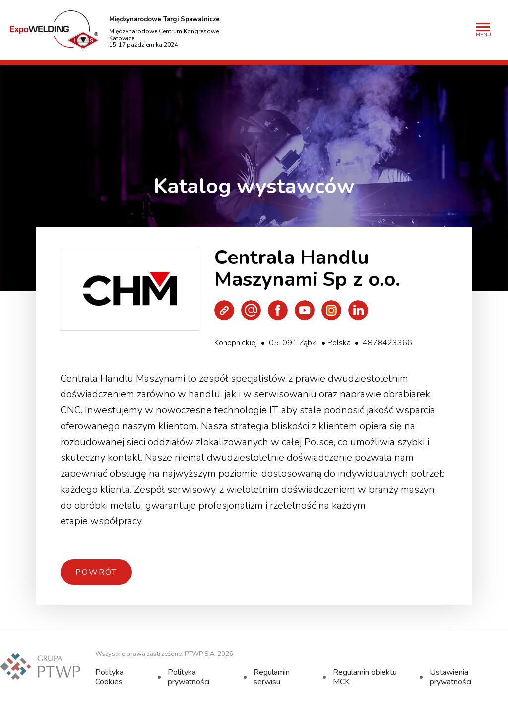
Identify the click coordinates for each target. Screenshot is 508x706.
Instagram (331, 310)
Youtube (305, 310)
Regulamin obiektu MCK (365, 677)
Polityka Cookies (109, 677)
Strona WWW (224, 310)
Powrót (96, 572)
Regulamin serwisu (272, 677)
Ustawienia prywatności (450, 677)
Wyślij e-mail (251, 310)
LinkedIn (358, 310)
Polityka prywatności (188, 677)
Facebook (278, 310)
